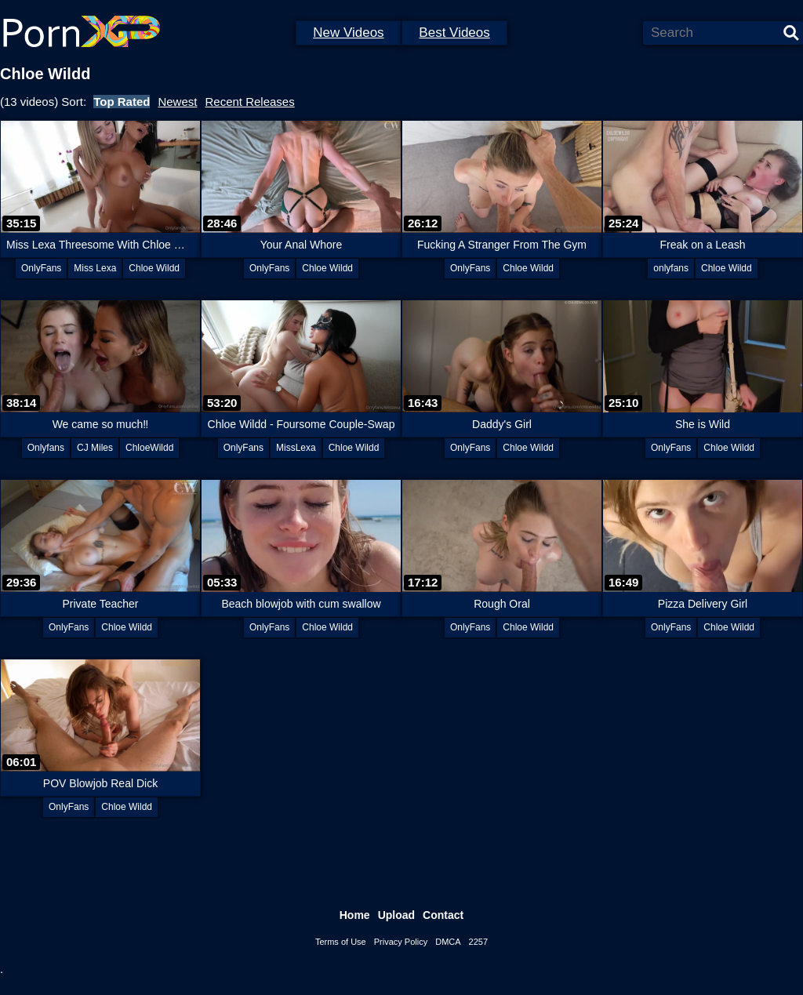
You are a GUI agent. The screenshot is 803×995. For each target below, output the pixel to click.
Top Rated (121, 101)
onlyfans (671, 268)
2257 (478, 941)
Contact (443, 915)
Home (355, 915)
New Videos (348, 32)
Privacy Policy (400, 941)
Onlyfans (45, 447)
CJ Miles (95, 447)
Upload (396, 915)
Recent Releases (249, 101)
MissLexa (296, 447)
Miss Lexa (95, 268)
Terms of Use (340, 941)
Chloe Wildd (154, 268)
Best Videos (454, 32)
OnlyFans (41, 268)
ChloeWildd (149, 447)
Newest (177, 101)
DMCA (447, 941)
